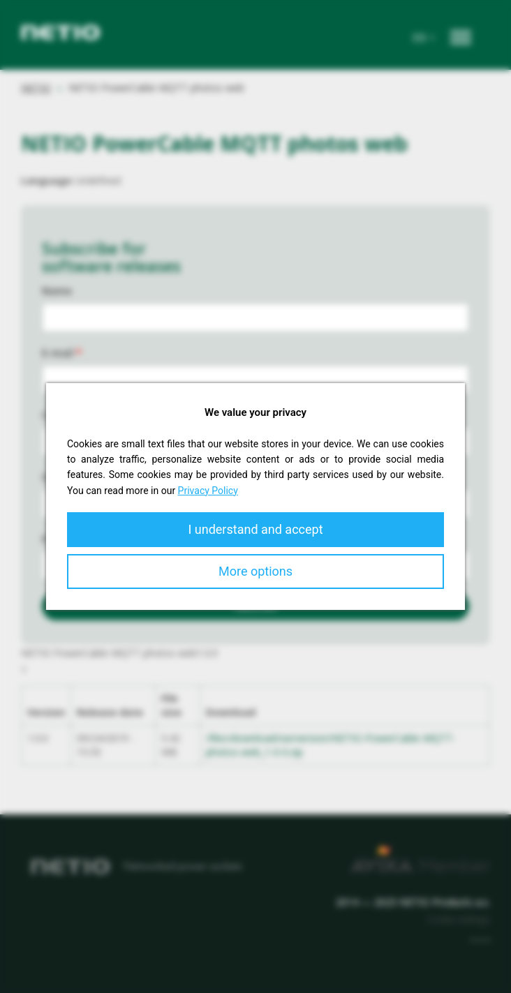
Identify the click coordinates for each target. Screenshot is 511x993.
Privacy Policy (208, 490)
